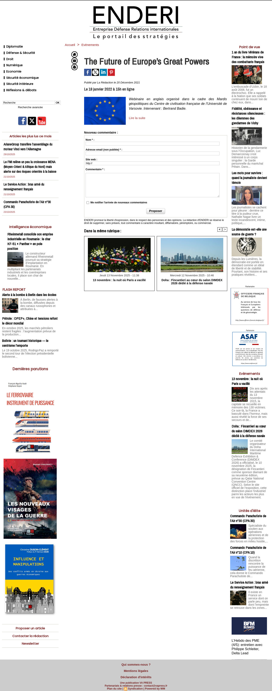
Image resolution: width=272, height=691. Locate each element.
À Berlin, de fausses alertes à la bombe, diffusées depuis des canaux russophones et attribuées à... (39, 297)
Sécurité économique (19, 71)
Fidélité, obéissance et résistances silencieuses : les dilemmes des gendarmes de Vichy (248, 111)
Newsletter (30, 633)
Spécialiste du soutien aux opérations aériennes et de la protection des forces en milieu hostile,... (249, 511)
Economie (11, 66)
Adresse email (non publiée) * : (104, 149)
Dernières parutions (30, 357)
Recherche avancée (30, 97)
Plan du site (115, 686)
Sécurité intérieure (17, 76)
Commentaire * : (95, 169)
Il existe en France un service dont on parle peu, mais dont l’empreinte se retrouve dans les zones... (249, 578)
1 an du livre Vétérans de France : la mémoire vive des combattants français (248, 57)
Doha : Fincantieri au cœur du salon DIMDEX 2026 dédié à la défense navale (192, 281)
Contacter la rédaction (30, 625)
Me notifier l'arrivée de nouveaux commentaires (118, 202)
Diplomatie (12, 46)
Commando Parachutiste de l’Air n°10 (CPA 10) (248, 528)
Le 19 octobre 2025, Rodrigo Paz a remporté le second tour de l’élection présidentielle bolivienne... (28, 342)
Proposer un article (30, 617)
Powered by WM (154, 686)
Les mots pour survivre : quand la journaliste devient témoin (249, 169)
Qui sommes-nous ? (136, 664)
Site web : (91, 159)
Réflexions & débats (18, 81)
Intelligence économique (30, 221)
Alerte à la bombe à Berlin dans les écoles (29, 287)
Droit (7, 56)
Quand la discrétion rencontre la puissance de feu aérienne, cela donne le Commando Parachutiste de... (248, 544)
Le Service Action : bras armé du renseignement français (24, 181)
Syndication (135, 686)
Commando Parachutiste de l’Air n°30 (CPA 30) (248, 495)
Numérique (12, 61)
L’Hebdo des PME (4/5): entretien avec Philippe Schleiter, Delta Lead (249, 622)
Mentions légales (136, 669)
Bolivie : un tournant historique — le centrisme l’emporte (25, 332)
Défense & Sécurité (17, 51)
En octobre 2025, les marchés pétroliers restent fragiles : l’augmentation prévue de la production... (30, 322)
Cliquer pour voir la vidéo (249, 657)
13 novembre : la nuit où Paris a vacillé (119, 280)
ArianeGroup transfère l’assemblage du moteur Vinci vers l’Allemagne (29, 136)
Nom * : (90, 139)
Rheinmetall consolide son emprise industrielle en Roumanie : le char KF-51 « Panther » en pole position (30, 236)
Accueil (71, 45)
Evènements (93, 45)
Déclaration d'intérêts (136, 675)
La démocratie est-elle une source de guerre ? (249, 219)
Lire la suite (137, 118)
